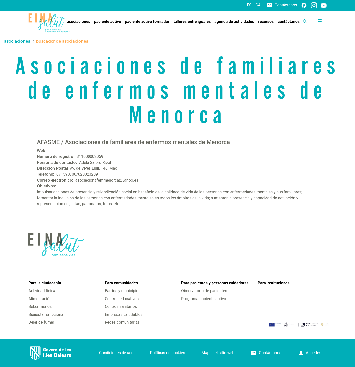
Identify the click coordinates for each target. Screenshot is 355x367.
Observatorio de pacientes (204, 290)
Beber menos (40, 306)
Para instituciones (274, 283)
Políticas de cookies (167, 352)
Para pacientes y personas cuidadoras (214, 283)
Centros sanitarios (121, 306)
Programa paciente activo (203, 298)
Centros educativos (122, 298)
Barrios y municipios (122, 290)
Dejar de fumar (41, 322)
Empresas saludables (123, 314)
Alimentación (40, 298)
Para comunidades (121, 283)
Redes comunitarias (122, 322)
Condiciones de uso (116, 352)
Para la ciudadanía (44, 283)
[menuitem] (78, 22)
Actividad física (41, 290)
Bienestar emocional (46, 314)
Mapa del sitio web (218, 352)
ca (258, 5)
